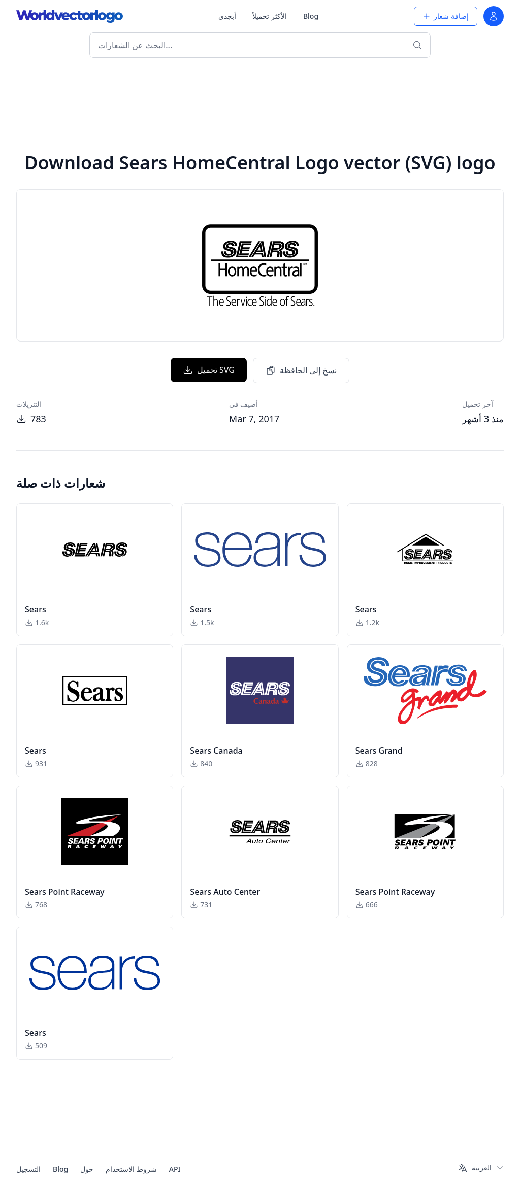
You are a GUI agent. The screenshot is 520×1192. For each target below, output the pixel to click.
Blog (310, 16)
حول (86, 1169)
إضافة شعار (445, 16)
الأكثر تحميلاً (269, 16)
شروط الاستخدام (131, 1169)
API (175, 1169)
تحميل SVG (209, 370)
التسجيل (28, 1169)
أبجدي (227, 16)
